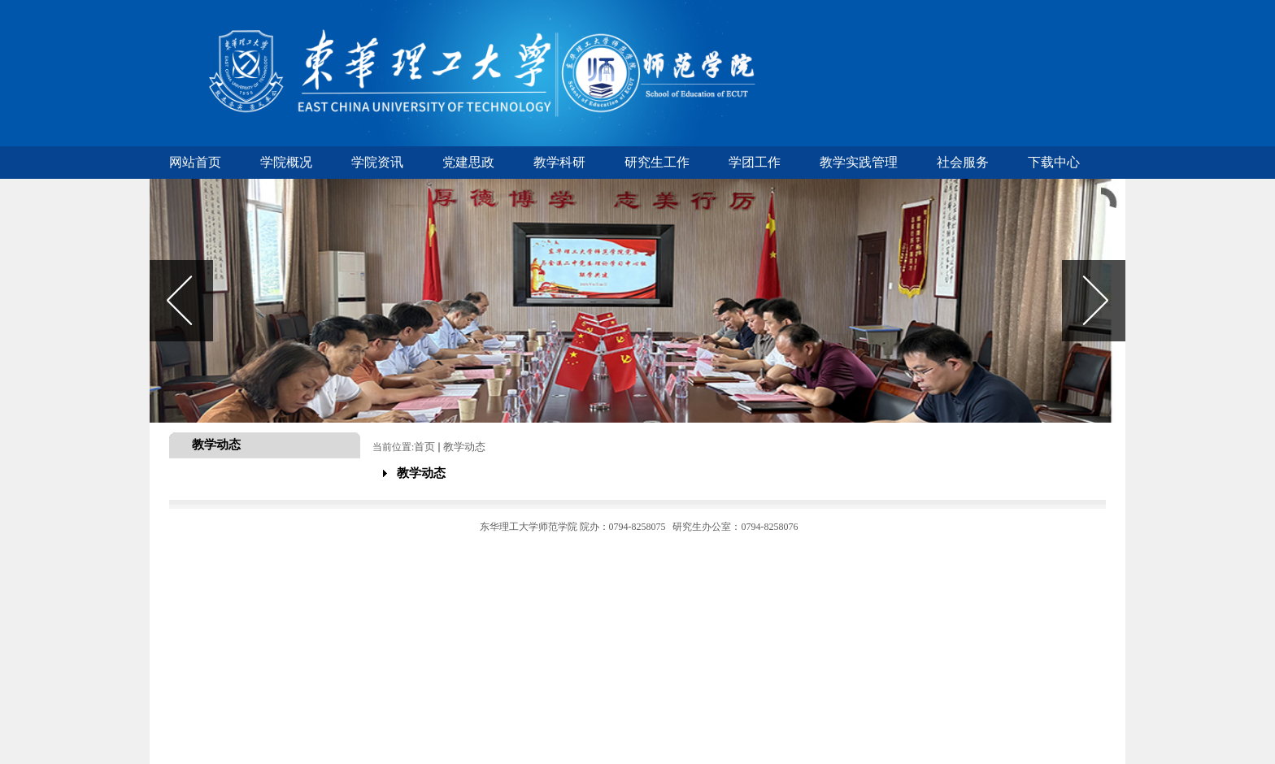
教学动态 (464, 447)
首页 (424, 447)
